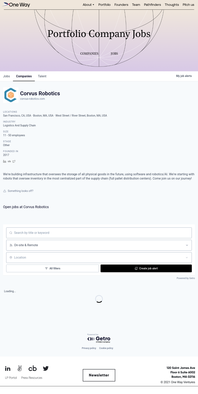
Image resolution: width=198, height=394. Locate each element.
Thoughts (172, 4)
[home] (15, 4)
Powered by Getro (186, 278)
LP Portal (11, 377)
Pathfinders (152, 4)
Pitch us (188, 4)
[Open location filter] (187, 257)
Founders (121, 4)
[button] (89, 5)
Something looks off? (18, 190)
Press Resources (31, 377)
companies (24, 76)
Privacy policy (89, 348)
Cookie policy (106, 348)
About (87, 4)
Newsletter (99, 375)
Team (136, 4)
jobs (6, 76)
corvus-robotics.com (32, 98)
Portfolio (104, 4)
